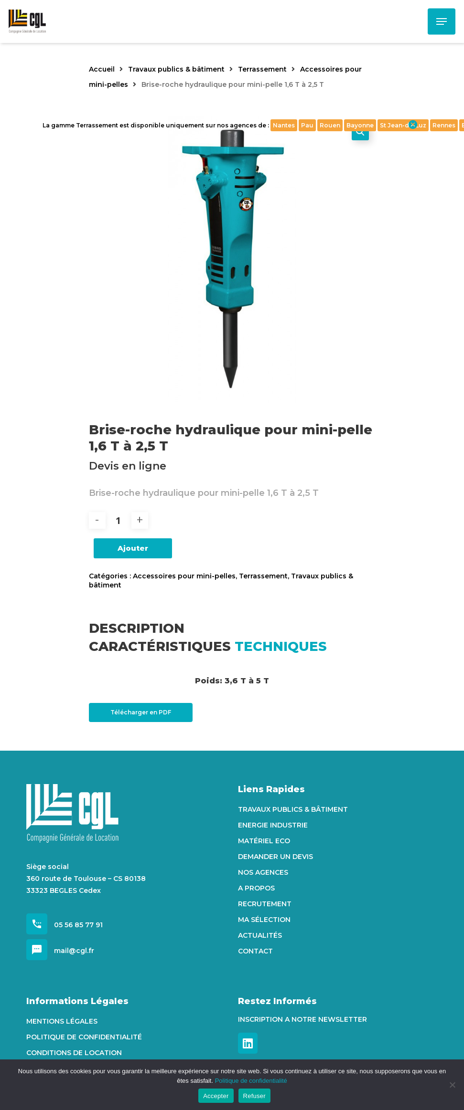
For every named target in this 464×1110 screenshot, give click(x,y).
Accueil (102, 69)
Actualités (260, 935)
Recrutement (264, 904)
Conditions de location (74, 1052)
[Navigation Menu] (441, 21)
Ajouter (133, 548)
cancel (413, 124)
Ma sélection (264, 919)
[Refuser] (452, 1084)
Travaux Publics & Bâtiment (293, 809)
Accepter (215, 1096)
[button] (360, 131)
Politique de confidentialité (84, 1037)
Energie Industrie (273, 825)
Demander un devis (275, 856)
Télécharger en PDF (140, 712)
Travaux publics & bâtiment (176, 69)
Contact (255, 951)
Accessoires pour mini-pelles (184, 576)
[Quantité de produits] (118, 520)
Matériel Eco (264, 841)
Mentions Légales (61, 1021)
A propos (256, 888)
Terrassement (262, 69)
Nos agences (263, 872)
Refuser (254, 1096)
